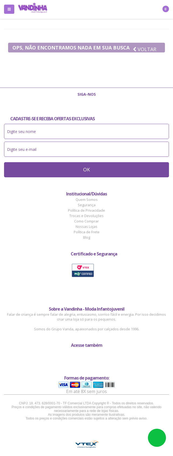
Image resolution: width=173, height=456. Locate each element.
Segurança (87, 204)
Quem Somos (87, 199)
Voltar (144, 49)
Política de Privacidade (86, 210)
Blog (86, 237)
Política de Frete (87, 231)
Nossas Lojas (86, 226)
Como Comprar (86, 221)
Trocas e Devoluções (86, 215)
